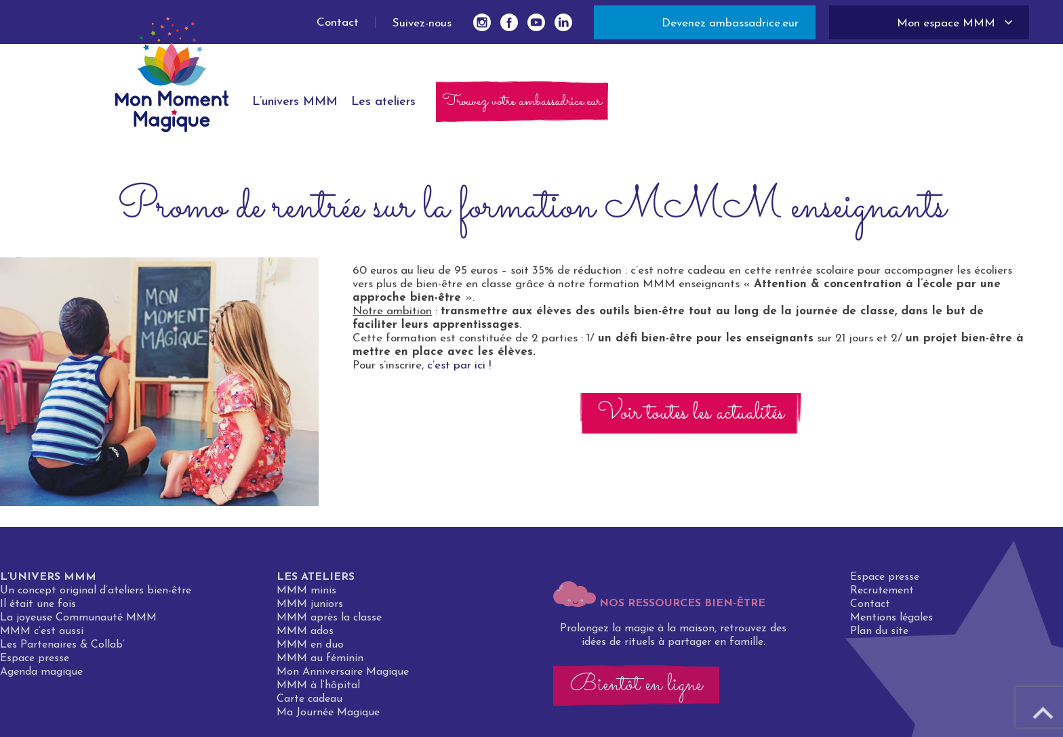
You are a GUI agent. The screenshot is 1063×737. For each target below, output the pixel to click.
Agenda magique (41, 676)
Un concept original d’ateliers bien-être (95, 595)
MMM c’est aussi (41, 636)
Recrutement (882, 595)
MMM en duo (310, 649)
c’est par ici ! (459, 365)
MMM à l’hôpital (318, 690)
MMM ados (305, 636)
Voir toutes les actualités (690, 413)
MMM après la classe (329, 622)
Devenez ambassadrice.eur (730, 23)
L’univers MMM (48, 581)
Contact (338, 22)
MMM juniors (310, 609)
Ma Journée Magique (328, 717)
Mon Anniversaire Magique (343, 676)
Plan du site (879, 636)
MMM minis (306, 595)
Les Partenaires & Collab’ (62, 649)
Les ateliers (316, 581)
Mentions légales (891, 622)
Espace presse (34, 663)
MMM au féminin (320, 663)
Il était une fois (38, 609)
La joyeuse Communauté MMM (78, 622)
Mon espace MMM (946, 23)
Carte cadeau (309, 703)
